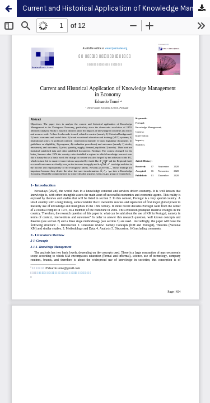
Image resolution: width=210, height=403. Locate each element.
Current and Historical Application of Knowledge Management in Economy (116, 8)
